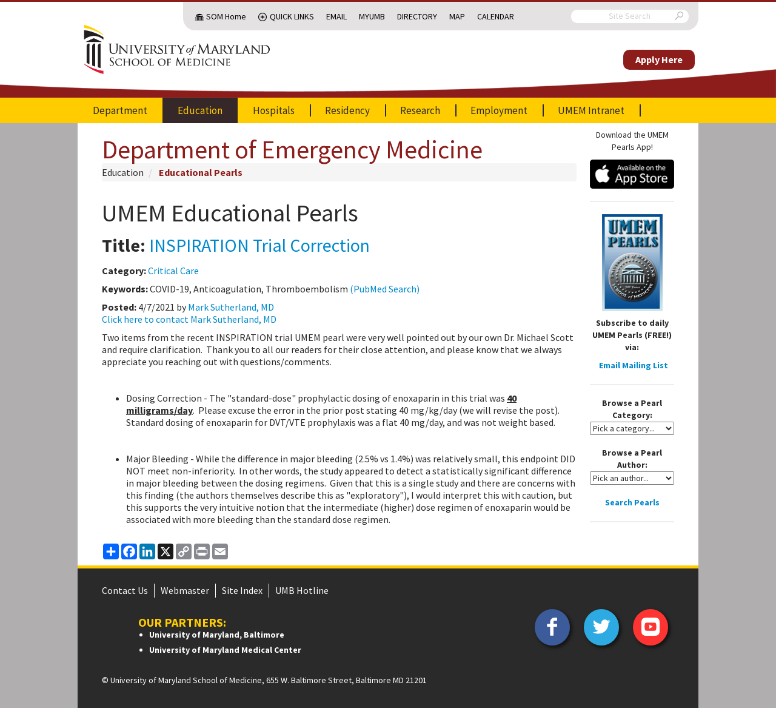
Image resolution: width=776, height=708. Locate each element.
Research (420, 110)
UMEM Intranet (591, 110)
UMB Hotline (302, 590)
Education (200, 110)
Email (336, 16)
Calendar (495, 16)
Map (457, 16)
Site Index (242, 590)
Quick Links (292, 16)
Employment (498, 110)
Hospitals (274, 110)
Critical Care (173, 271)
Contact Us (125, 590)
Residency (347, 110)
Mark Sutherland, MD (231, 307)
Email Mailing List (633, 365)
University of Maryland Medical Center (225, 649)
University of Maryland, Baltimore (216, 634)
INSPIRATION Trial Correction (259, 245)
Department (120, 110)
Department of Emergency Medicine (292, 149)
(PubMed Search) (385, 289)
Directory (417, 16)
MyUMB (372, 16)
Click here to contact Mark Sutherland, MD (189, 319)
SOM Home (226, 16)
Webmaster (185, 590)
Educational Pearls (200, 172)
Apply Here (659, 59)
